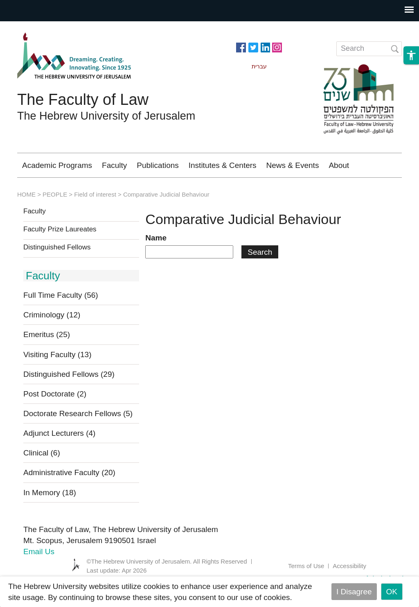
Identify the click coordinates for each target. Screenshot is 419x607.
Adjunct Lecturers (59, 457)
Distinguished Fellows (56, 271)
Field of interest (95, 218)
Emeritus (46, 358)
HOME (26, 218)
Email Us (38, 575)
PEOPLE (55, 218)
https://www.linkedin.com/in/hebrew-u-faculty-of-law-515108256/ (265, 46)
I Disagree (354, 591)
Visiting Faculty (57, 378)
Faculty (114, 165)
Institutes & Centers (223, 165)
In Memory (49, 516)
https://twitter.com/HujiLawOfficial (253, 46)
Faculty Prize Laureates (60, 253)
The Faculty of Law (83, 99)
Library (345, 189)
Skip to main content (35, 27)
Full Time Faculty (60, 319)
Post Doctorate (54, 418)
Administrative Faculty (69, 496)
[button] (411, 58)
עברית (383, 189)
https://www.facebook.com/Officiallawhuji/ (241, 46)
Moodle (304, 189)
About (339, 165)
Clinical (41, 477)
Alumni (263, 189)
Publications (157, 165)
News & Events (292, 165)
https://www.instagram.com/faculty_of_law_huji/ (277, 46)
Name (156, 262)
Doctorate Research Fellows (78, 437)
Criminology (214, 189)
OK (391, 591)
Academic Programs (57, 165)
